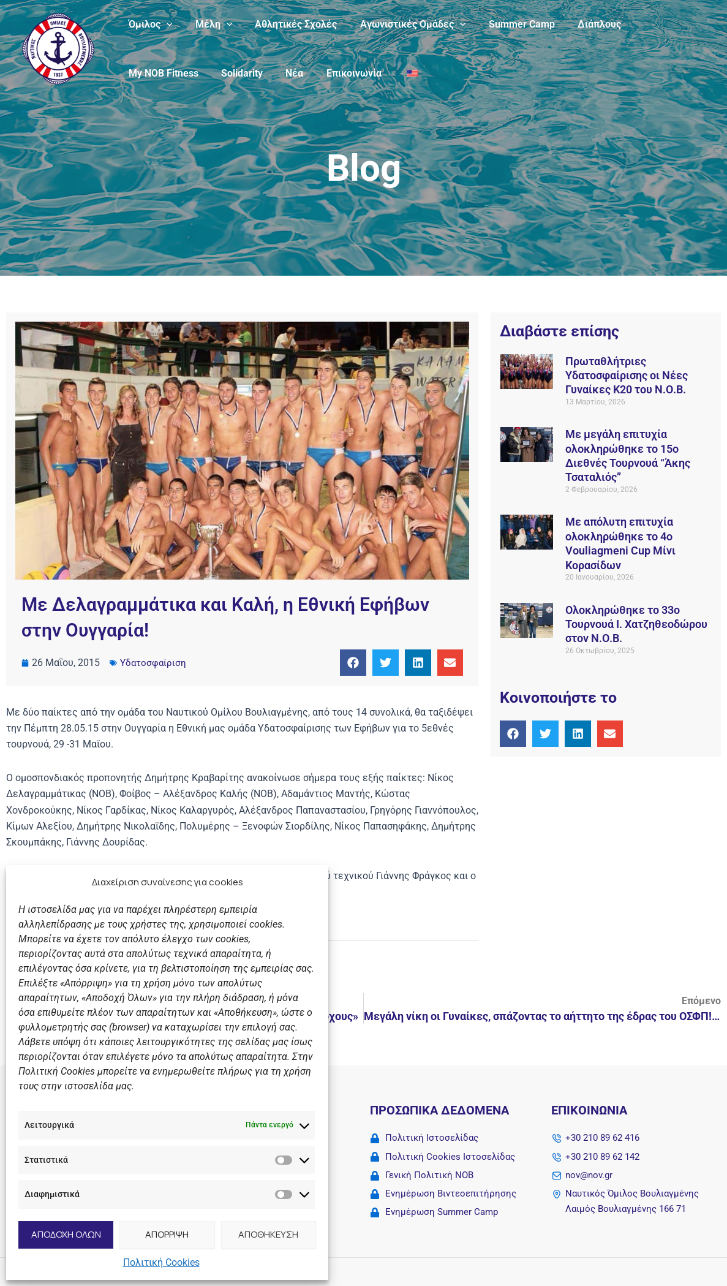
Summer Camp (507, 24)
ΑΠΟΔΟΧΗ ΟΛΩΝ (66, 1234)
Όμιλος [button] (149, 24)
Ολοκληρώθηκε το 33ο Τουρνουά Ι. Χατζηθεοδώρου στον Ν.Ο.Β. (636, 624)
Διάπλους (581, 24)
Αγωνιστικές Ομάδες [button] (401, 24)
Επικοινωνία (253, 73)
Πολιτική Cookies (161, 1262)
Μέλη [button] (209, 24)
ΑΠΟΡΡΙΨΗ (167, 1234)
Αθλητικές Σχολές (288, 24)
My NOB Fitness (658, 24)
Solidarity (147, 73)
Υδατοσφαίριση (154, 662)
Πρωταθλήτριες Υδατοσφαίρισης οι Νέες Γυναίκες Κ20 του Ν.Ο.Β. (626, 375)
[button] (165, 24)
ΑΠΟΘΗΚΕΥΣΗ (268, 1234)
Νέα (197, 73)
